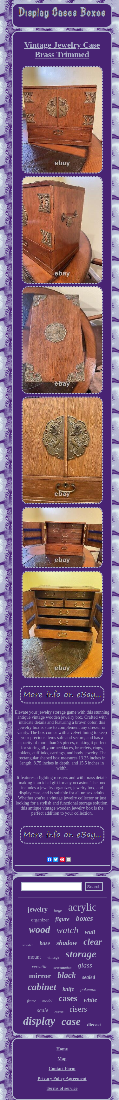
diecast (94, 1024)
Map (62, 1058)
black (66, 975)
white (90, 999)
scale (42, 1010)
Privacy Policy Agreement (61, 1078)
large (58, 910)
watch (67, 930)
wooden (27, 945)
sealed (88, 977)
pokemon (88, 989)
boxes (84, 918)
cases (68, 998)
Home (62, 1049)
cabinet (42, 986)
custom (59, 1012)
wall (90, 931)
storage (81, 954)
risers (78, 1009)
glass (85, 965)
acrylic (82, 907)
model (47, 1000)
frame (31, 1001)
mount (34, 957)
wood (39, 929)
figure (62, 919)
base (45, 943)
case (71, 1021)
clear (92, 942)
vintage (53, 957)
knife (68, 989)
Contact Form (62, 1068)
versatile (39, 966)
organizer (40, 919)
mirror (40, 976)
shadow (66, 943)
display (39, 1021)
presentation (62, 967)
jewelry (38, 909)
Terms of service (62, 1088)
